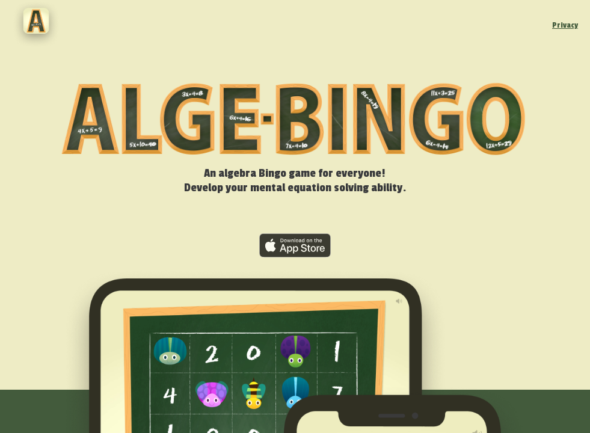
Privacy (565, 25)
